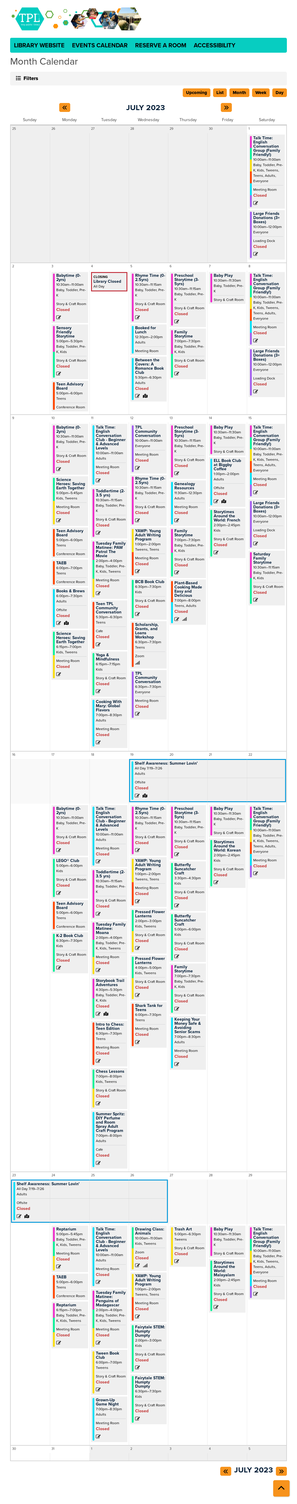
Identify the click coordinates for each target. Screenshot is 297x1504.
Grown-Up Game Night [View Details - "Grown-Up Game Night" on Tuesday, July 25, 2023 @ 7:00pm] (107, 1402)
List (219, 92)
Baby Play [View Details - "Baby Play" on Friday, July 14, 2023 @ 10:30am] (223, 427)
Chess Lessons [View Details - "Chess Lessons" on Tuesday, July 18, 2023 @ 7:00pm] (110, 1071)
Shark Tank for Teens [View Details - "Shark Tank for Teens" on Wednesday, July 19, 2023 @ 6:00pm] (148, 1008)
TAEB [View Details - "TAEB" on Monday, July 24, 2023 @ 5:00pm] (61, 1277)
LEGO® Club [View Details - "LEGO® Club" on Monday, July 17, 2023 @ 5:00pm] (67, 861)
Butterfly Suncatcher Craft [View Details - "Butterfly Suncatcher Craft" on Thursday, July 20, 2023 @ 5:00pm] (185, 920)
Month (239, 92)
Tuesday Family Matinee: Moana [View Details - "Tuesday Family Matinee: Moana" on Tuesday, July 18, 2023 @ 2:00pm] (111, 928)
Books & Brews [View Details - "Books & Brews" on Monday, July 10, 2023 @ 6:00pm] (70, 591)
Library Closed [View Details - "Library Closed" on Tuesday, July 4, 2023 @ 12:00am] (107, 281)
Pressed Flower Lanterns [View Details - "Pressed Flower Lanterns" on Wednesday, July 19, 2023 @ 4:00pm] (150, 961)
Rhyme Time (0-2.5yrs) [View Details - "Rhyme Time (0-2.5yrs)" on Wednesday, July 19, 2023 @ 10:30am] (150, 811)
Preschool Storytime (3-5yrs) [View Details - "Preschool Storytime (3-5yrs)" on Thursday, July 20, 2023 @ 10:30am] (186, 813)
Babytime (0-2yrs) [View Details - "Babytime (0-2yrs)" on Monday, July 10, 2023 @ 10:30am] (68, 429)
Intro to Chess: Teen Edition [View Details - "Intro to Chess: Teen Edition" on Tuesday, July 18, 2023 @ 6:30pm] (110, 1026)
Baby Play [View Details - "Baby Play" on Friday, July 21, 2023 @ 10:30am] (223, 809)
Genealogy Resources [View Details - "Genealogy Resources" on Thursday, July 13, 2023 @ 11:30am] (184, 486)
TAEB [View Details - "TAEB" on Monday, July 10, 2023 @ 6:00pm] (61, 563)
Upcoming (196, 92)
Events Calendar (100, 45)
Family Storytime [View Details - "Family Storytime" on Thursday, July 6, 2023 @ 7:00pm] (183, 334)
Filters (30, 78)
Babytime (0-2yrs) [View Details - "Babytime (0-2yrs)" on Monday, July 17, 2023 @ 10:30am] (68, 811)
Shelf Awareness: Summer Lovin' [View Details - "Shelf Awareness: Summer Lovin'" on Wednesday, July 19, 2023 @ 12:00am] (166, 763)
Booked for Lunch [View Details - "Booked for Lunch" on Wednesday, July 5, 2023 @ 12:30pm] (145, 330)
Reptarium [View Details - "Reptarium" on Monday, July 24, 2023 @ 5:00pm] (66, 1229)
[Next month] (226, 107)
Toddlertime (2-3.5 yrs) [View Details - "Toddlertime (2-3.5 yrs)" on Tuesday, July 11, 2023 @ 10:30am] (110, 493)
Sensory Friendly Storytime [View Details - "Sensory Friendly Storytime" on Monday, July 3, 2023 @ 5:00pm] (65, 332)
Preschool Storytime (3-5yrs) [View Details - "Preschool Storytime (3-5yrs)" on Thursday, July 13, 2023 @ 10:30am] (186, 431)
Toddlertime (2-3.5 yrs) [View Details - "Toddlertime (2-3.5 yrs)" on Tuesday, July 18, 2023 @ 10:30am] (110, 874)
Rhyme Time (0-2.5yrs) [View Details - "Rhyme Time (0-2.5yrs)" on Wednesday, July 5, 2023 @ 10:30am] (150, 278)
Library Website (39, 45)
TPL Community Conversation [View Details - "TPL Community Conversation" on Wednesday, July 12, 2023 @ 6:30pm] (148, 677)
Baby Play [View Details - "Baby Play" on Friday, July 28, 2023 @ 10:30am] (223, 1229)
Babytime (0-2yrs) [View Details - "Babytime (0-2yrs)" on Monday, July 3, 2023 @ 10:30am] (68, 278)
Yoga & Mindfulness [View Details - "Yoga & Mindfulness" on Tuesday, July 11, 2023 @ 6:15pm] (107, 657)
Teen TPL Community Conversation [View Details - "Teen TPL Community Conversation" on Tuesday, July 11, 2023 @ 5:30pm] (108, 608)
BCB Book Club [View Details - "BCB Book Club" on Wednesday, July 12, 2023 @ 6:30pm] (149, 582)
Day (280, 92)
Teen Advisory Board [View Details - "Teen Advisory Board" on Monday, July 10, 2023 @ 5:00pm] (69, 533)
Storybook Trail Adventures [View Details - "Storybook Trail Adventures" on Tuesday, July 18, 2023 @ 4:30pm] (110, 983)
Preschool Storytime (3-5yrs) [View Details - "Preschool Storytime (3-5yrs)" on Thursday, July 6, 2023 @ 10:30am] (186, 280)
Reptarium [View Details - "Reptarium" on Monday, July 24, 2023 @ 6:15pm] (66, 1305)
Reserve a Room (160, 45)
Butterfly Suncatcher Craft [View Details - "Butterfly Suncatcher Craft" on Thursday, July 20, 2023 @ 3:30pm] (185, 869)
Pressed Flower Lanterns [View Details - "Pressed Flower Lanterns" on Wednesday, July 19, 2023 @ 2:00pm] (150, 914)
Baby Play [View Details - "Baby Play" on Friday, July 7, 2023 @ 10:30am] (223, 276)
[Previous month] (64, 107)
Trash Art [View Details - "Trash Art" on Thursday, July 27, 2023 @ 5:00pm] (183, 1229)
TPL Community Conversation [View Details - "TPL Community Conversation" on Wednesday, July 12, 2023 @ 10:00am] (148, 431)
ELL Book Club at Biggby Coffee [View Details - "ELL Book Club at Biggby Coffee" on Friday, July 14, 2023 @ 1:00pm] (227, 465)
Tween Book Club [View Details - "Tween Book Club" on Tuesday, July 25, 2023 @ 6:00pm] (107, 1355)
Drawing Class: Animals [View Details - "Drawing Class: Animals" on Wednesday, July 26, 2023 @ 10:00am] (149, 1231)
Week (260, 92)
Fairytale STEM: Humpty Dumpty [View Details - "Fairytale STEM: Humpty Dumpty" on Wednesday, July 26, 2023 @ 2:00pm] (150, 1331)
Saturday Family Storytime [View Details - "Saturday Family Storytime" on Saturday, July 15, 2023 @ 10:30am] (262, 558)
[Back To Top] (281, 1488)
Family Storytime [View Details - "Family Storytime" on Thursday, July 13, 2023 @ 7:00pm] (183, 533)
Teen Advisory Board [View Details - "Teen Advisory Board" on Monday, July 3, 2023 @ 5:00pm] (69, 386)
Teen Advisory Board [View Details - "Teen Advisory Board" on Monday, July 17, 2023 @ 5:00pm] (69, 906)
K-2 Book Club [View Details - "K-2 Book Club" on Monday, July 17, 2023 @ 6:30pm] (69, 936)
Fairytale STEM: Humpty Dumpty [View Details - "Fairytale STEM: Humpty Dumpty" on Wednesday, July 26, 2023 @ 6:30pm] (150, 1382)
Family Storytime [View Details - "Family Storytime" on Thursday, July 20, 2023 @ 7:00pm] (183, 969)
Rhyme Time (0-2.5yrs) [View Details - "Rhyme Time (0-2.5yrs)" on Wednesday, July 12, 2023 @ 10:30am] (150, 481)
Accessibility (214, 45)
